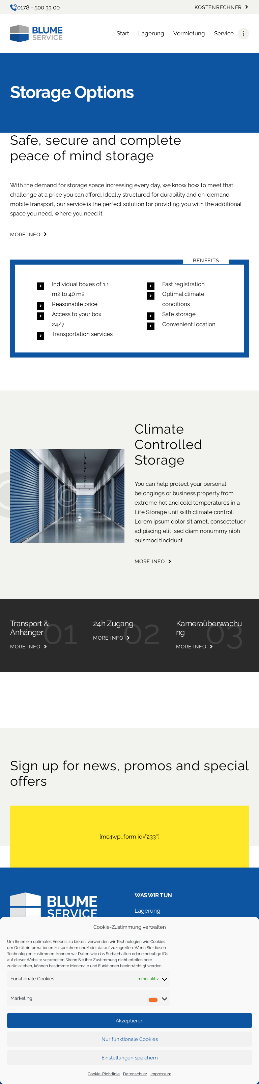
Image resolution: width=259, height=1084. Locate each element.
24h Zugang (113, 623)
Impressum (160, 1074)
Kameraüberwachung (209, 628)
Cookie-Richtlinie (104, 1074)
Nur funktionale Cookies (130, 1039)
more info (25, 647)
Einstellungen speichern (130, 1058)
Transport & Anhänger (29, 628)
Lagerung (148, 910)
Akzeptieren (130, 1021)
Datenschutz (135, 1074)
